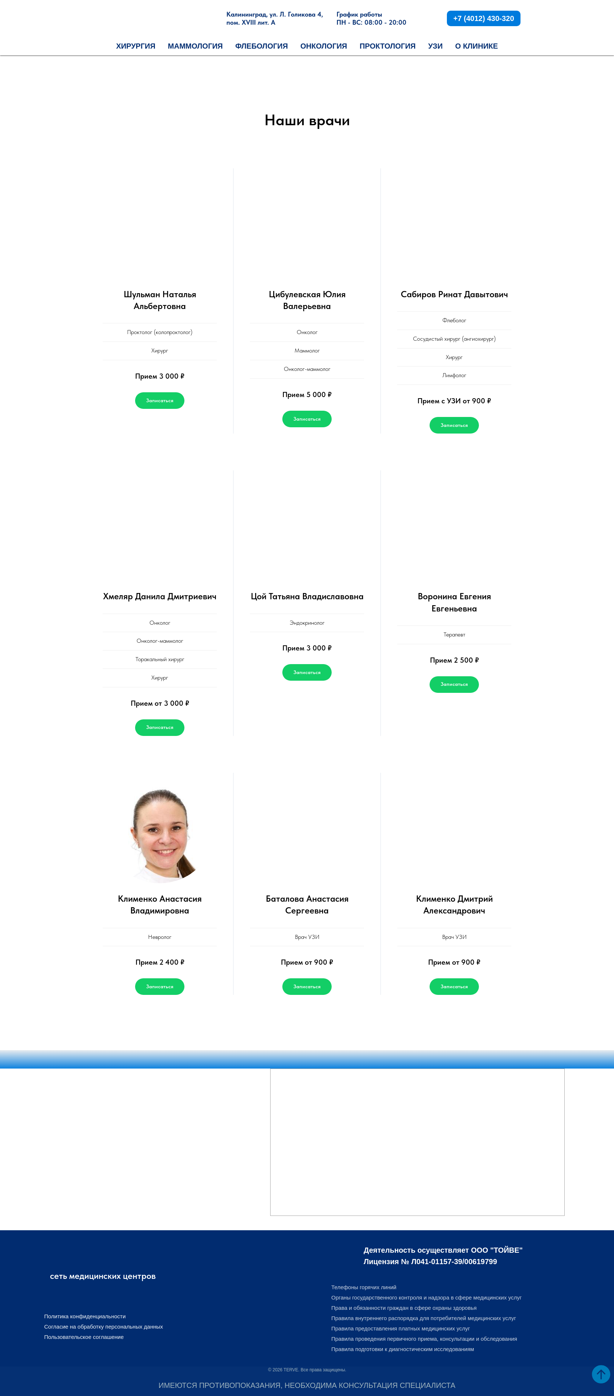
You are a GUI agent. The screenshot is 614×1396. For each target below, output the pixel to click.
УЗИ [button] (435, 46)
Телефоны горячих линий (363, 1287)
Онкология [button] (323, 46)
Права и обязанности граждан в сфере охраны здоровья (404, 1308)
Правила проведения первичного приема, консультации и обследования (424, 1339)
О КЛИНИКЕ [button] (476, 46)
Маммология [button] (195, 46)
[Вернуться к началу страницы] (601, 1374)
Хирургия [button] (135, 46)
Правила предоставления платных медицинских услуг (400, 1328)
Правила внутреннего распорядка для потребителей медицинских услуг (423, 1318)
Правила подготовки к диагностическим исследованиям (402, 1349)
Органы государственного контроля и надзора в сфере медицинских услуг (426, 1297)
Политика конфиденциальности (85, 1316)
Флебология (261, 46)
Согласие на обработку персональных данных (103, 1326)
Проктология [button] (388, 46)
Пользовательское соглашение (84, 1337)
